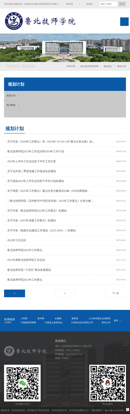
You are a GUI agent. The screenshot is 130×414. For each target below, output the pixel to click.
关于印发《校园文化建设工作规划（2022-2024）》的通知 (41, 230)
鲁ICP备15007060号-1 (115, 410)
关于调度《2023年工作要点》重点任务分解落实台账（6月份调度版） (48, 190)
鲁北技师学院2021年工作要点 (24, 279)
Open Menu (124, 21)
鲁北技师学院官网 (89, 66)
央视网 (58, 318)
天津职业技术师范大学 (82, 322)
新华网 (41, 318)
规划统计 (107, 66)
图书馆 (69, 4)
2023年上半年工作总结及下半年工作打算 (31, 161)
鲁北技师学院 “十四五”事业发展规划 (29, 269)
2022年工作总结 (16, 240)
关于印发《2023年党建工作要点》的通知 (31, 220)
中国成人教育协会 (53, 322)
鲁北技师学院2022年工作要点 (24, 250)
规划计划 (121, 66)
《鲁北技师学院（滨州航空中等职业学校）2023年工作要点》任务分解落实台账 (51, 200)
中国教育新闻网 (28, 322)
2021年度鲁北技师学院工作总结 (26, 259)
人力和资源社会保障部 (100, 318)
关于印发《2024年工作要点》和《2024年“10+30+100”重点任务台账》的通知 (51, 141)
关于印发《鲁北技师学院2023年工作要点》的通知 (37, 210)
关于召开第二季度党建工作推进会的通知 (31, 171)
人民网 (24, 318)
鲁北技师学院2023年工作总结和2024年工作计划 (35, 151)
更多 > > (118, 320)
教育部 (75, 318)
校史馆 (89, 4)
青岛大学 (106, 322)
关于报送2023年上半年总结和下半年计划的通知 (35, 181)
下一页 (115, 293)
